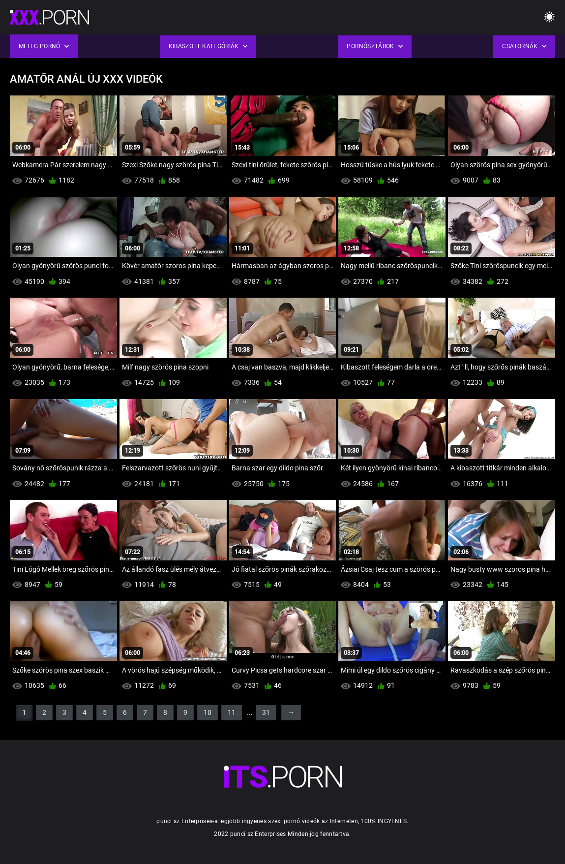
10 (207, 712)
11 (232, 712)
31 (266, 712)
